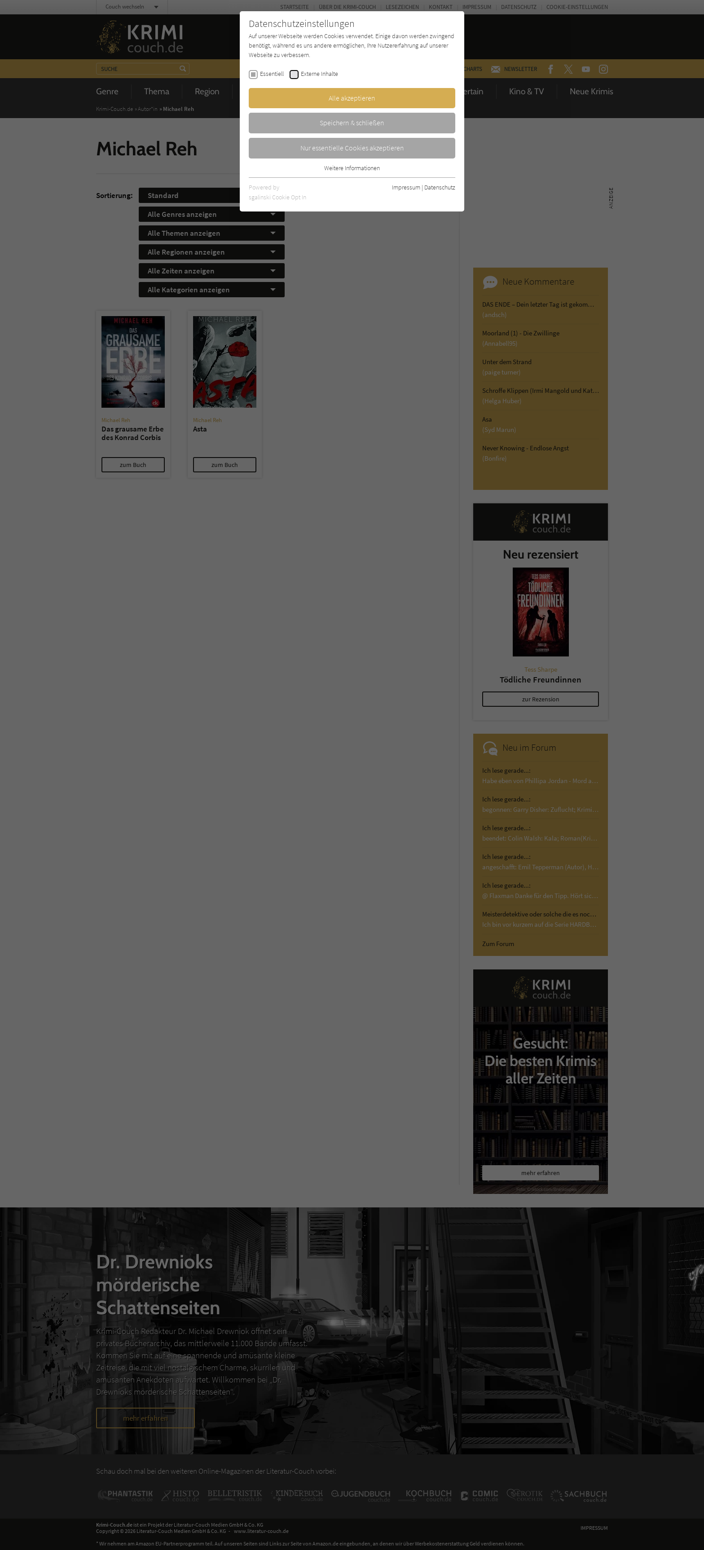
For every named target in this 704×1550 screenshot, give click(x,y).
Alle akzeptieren (352, 97)
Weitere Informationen (352, 168)
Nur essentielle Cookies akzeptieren (352, 147)
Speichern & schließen (352, 122)
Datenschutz (439, 187)
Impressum (406, 187)
